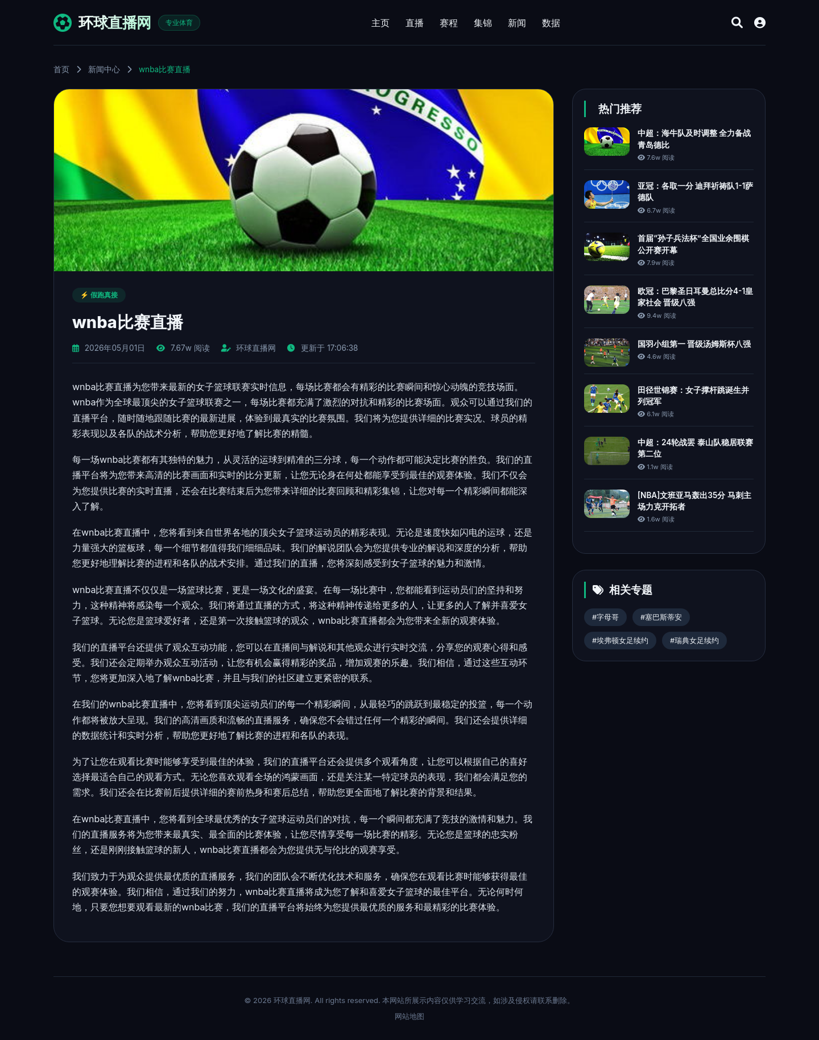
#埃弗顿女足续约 (620, 640)
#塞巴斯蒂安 (661, 617)
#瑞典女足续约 (694, 640)
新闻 (517, 22)
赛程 (449, 22)
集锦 (483, 22)
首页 (61, 69)
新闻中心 (104, 69)
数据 (551, 22)
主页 (380, 22)
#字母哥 (605, 617)
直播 (415, 22)
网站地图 (409, 1016)
